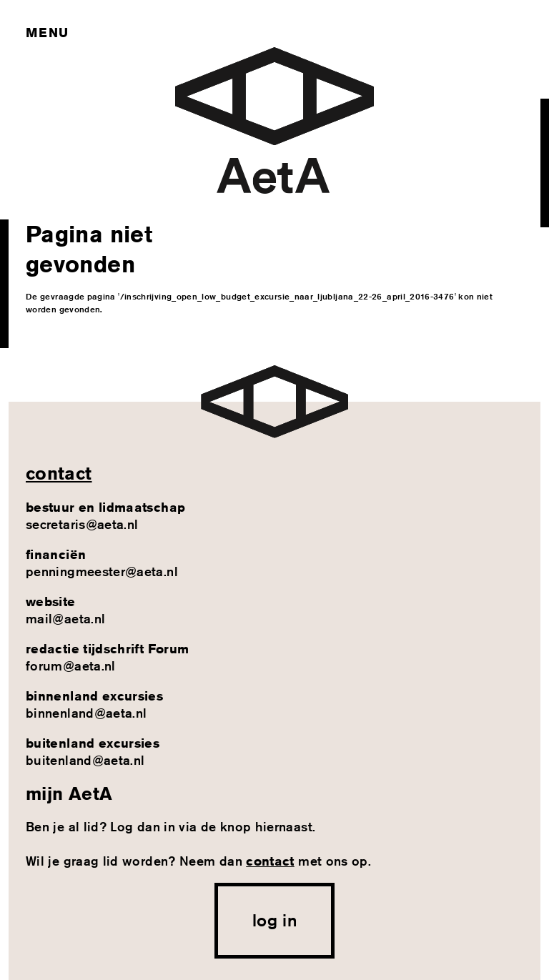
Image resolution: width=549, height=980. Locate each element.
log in (274, 920)
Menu (47, 32)
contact (59, 473)
